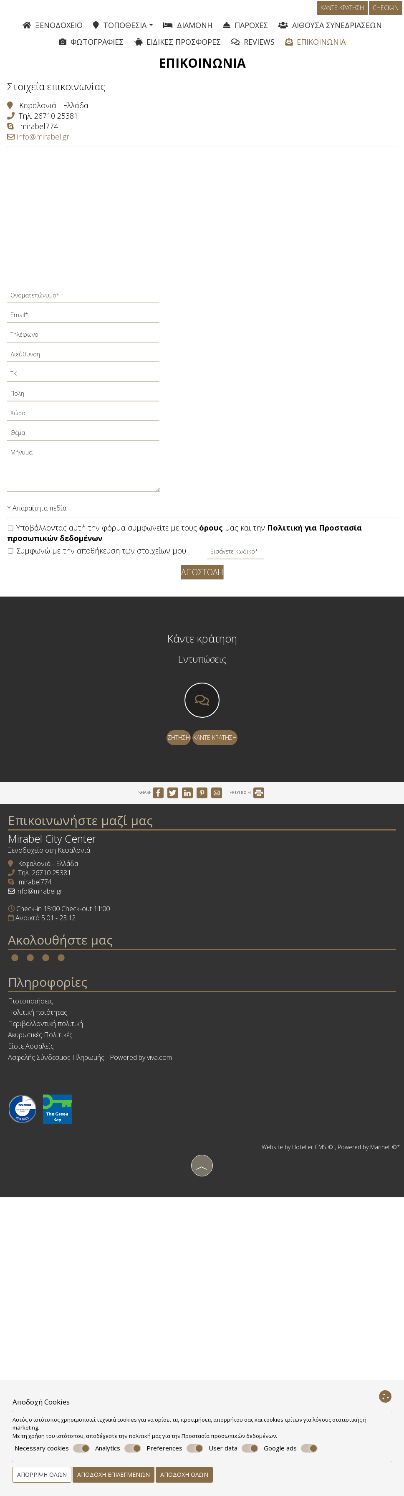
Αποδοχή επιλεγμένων (113, 1474)
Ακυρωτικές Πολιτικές (53, 1199)
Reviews (253, 49)
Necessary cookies (52, 1448)
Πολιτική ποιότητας (50, 1176)
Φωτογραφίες (91, 49)
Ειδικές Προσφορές (177, 49)
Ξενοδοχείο (53, 31)
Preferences (174, 1448)
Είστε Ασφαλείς (44, 1210)
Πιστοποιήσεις (43, 1165)
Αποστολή (202, 588)
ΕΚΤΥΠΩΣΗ (247, 867)
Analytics (118, 1448)
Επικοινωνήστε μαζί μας (93, 907)
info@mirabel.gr (44, 154)
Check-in (387, 15)
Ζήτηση (175, 786)
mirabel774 (44, 143)
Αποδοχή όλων (184, 1474)
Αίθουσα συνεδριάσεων (330, 31)
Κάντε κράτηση (343, 15)
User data (233, 1448)
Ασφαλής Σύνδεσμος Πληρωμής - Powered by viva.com (103, 1221)
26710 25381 (61, 133)
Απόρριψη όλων (42, 1474)
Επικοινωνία (315, 49)
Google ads (291, 1448)
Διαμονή (187, 31)
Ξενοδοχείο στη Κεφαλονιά (62, 948)
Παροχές (245, 31)
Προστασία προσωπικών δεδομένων (229, 1436)
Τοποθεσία (123, 31)
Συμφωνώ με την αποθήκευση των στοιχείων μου (102, 568)
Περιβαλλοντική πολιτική (58, 1187)
